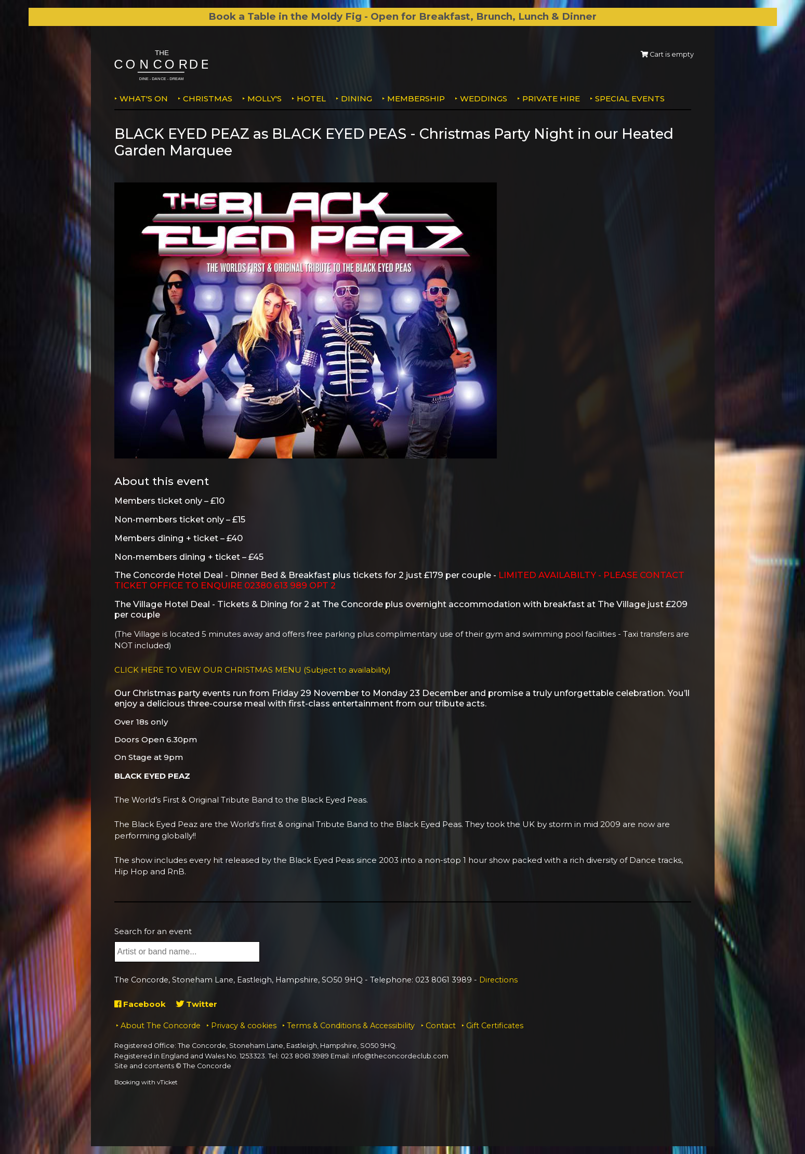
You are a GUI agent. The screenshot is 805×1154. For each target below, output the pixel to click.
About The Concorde (161, 1025)
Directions (498, 980)
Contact (441, 1025)
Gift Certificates (494, 1025)
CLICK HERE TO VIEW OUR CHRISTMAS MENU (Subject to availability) (252, 670)
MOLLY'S (264, 98)
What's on (144, 98)
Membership (416, 98)
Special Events (630, 98)
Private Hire (551, 98)
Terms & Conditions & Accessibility (351, 1025)
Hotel (311, 98)
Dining (356, 98)
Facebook (140, 1004)
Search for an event (153, 931)
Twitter (196, 1004)
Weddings (483, 98)
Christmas (207, 98)
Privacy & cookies (243, 1025)
